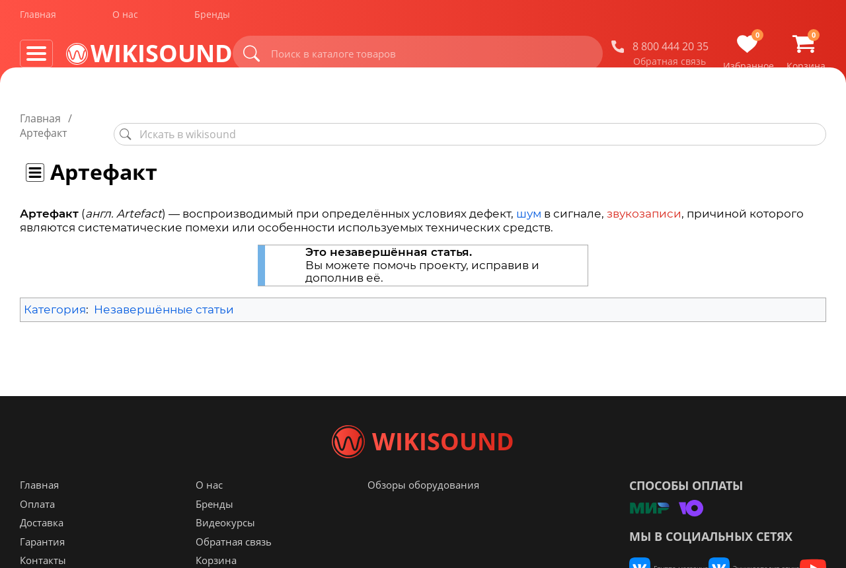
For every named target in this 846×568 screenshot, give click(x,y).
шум (528, 199)
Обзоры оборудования (423, 511)
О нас (125, 19)
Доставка (41, 548)
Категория (55, 295)
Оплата (37, 530)
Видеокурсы (225, 548)
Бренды (212, 19)
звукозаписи (644, 199)
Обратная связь (669, 65)
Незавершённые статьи (164, 295)
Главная (38, 19)
